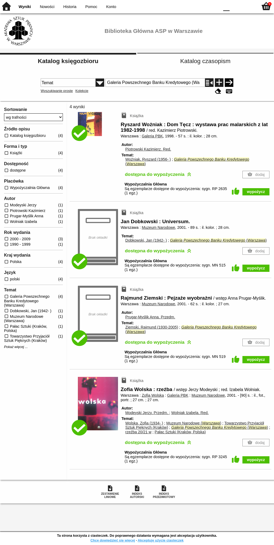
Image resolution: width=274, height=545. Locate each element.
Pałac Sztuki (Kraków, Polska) (180, 432)
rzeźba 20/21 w (138, 432)
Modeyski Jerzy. (147, 413)
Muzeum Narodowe (158, 227)
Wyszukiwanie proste (57, 91)
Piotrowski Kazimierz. (148, 149)
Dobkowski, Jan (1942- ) (146, 240)
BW (192, 6)
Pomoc (91, 7)
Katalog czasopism (205, 61)
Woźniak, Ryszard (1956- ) (148, 159)
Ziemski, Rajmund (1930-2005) (151, 327)
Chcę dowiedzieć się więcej (112, 540)
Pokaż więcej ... (16, 347)
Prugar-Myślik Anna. (150, 317)
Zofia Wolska (153, 395)
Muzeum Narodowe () (193, 423)
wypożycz (256, 192)
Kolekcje (81, 91)
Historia (70, 7)
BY (214, 6)
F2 (247, 6)
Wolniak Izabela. (190, 413)
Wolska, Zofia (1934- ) (144, 423)
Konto (111, 7)
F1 (235, 6)
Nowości (47, 7)
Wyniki (25, 7)
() (218, 240)
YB (203, 6)
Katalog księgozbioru (68, 61)
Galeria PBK (152, 136)
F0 (226, 6)
